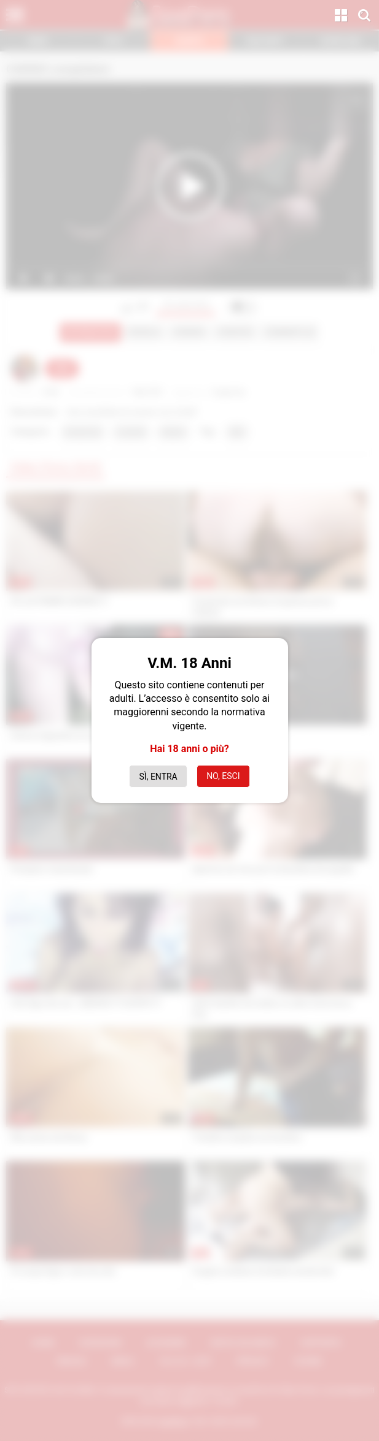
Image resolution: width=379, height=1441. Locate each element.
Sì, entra (158, 776)
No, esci (223, 776)
